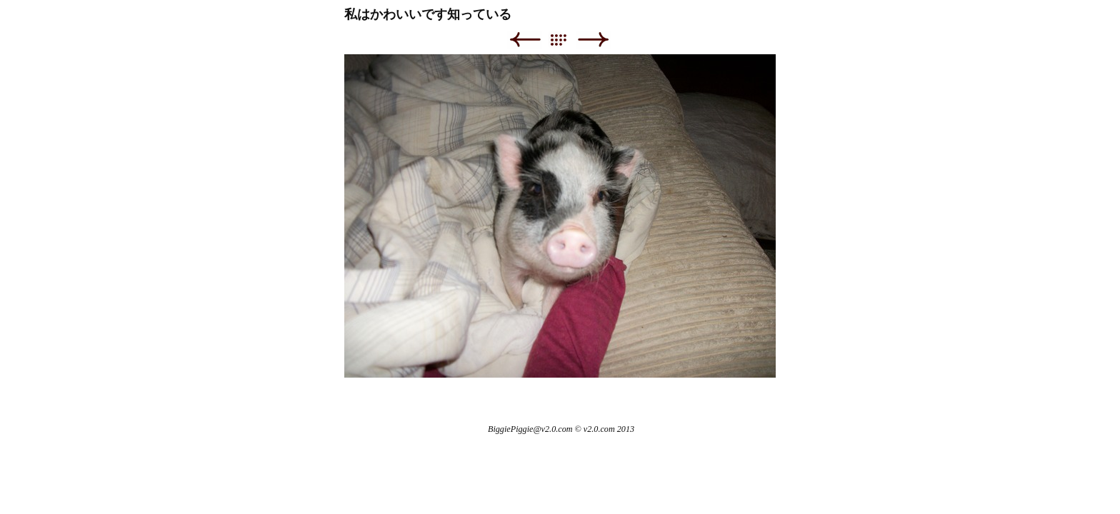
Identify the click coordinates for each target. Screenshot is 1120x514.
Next (593, 40)
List (565, 40)
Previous (524, 40)
